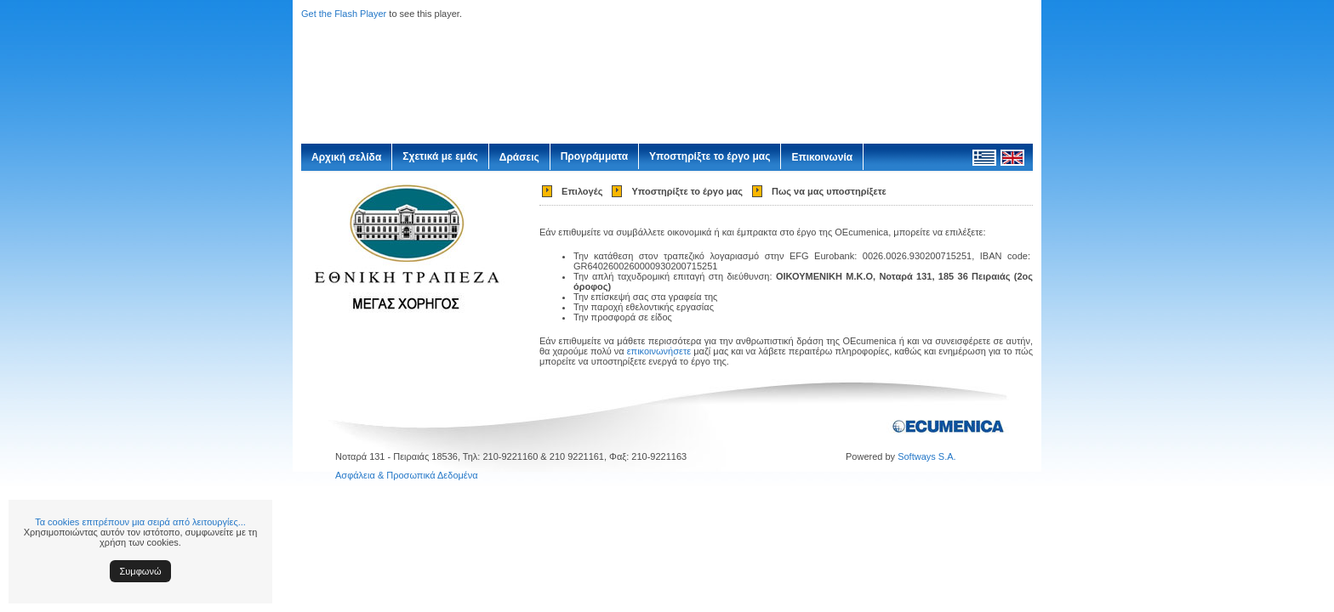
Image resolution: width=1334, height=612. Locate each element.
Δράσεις (519, 157)
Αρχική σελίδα (346, 157)
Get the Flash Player (343, 13)
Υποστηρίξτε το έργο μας (709, 156)
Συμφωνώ (141, 571)
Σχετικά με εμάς (440, 156)
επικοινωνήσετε (659, 351)
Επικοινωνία (821, 157)
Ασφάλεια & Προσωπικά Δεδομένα (406, 475)
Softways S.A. (926, 456)
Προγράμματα (594, 156)
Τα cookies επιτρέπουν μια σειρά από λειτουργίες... (140, 522)
